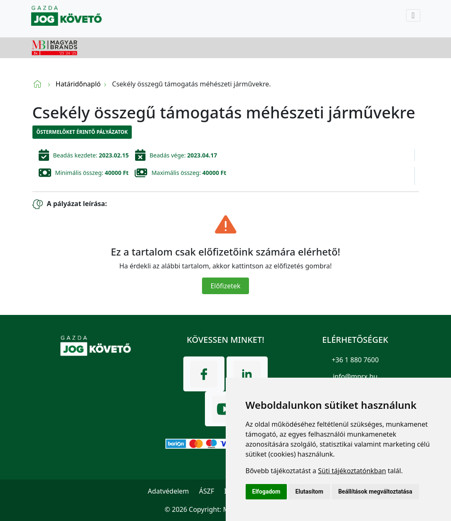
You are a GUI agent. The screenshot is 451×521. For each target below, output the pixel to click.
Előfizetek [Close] (225, 285)
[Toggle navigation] (413, 15)
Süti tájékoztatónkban (352, 470)
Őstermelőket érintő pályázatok (82, 131)
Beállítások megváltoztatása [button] (375, 491)
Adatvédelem (168, 491)
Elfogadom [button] (266, 491)
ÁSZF (206, 491)
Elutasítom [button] (309, 491)
